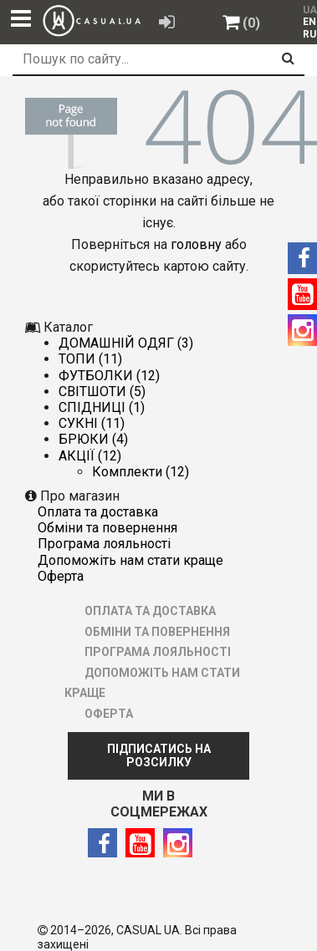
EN (309, 22)
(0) (251, 23)
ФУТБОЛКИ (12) (109, 376)
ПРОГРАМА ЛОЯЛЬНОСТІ (104, 544)
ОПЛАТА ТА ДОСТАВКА (98, 512)
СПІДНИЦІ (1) (102, 407)
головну (196, 244)
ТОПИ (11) (90, 359)
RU (309, 34)
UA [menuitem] (308, 10)
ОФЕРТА (61, 576)
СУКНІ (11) (92, 423)
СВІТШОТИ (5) (102, 391)
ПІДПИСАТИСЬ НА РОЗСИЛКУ (159, 756)
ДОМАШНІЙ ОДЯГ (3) (126, 343)
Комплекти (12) (140, 472)
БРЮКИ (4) (93, 439)
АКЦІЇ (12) (90, 456)
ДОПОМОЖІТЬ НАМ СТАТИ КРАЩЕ (130, 560)
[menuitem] (306, 22)
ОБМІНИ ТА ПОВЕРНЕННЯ (107, 528)
